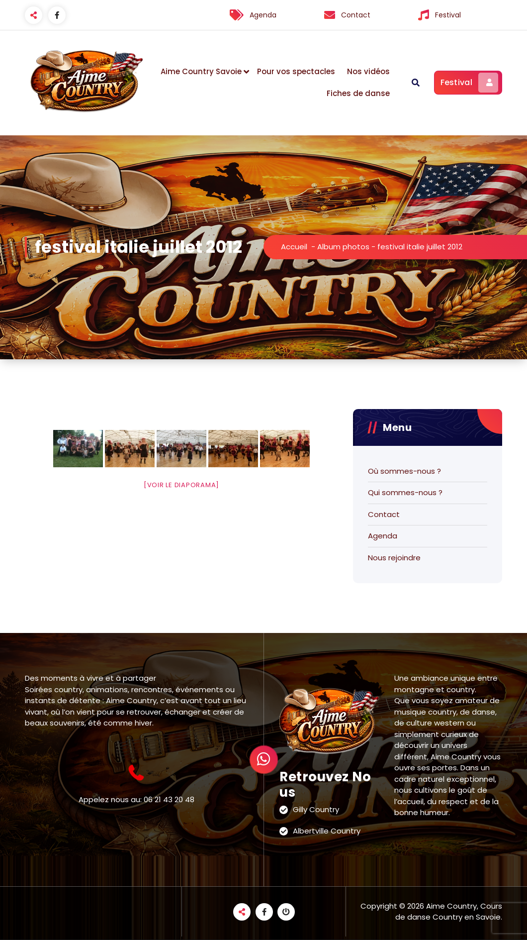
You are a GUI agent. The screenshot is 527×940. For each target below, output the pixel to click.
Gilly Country (316, 809)
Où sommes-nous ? (404, 471)
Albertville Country (326, 831)
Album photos (343, 246)
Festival (469, 83)
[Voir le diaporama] (181, 485)
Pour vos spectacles (296, 71)
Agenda (382, 535)
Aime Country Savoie (201, 71)
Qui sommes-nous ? (405, 492)
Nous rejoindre (394, 557)
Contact (384, 514)
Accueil (294, 246)
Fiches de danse (358, 93)
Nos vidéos (368, 71)
